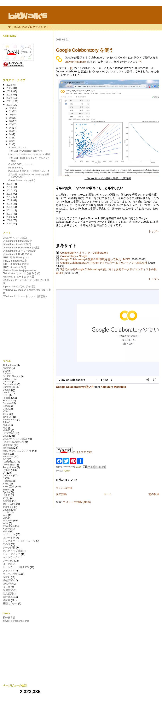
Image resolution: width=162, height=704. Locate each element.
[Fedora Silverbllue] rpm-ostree (19, 270)
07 (10, 124)
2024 (10, 91)
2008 (10, 220)
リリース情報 (10, 574)
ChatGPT (8, 379)
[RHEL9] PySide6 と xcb (16, 257)
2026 (10, 84)
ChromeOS (9, 387)
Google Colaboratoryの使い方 (75, 386)
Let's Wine (8, 433)
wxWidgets (8, 526)
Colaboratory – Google (74, 256)
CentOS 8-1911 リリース (20, 164)
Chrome (7, 381)
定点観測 (8, 593)
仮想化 (6, 577)
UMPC (6, 512)
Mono (6, 453)
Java (5, 414)
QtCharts (8, 475)
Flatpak (7, 400)
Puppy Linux (9, 467)
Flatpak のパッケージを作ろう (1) (21, 273)
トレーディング (11, 554)
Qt (4, 472)
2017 (10, 190)
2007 (10, 223)
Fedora (6, 398)
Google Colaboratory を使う (22, 180)
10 (10, 114)
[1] (140, 60)
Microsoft (8, 447)
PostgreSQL (9, 462)
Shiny (6, 489)
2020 (10, 104)
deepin (6, 392)
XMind (6, 531)
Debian (6, 389)
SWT (5, 497)
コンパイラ (9, 537)
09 (10, 118)
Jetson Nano (9, 419)
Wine (5, 523)
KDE (5, 425)
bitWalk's (27, 16)
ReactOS (8, 481)
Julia (5, 422)
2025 (10, 88)
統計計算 (8, 597)
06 (10, 127)
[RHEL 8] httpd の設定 (15, 260)
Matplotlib (8, 445)
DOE (5, 395)
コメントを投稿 (64, 488)
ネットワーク (10, 557)
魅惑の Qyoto (10, 603)
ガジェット (9, 534)
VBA (5, 518)
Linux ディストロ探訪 (15, 237)
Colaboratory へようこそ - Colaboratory (84, 252)
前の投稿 (153, 494)
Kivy (5, 427)
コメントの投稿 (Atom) (77, 502)
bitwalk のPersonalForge (16, 621)
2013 (10, 203)
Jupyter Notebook (75, 61)
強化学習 (8, 583)
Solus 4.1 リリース (17, 147)
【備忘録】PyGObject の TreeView (25, 151)
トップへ (153, 231)
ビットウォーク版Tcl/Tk (16, 567)
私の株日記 (9, 617)
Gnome (7, 403)
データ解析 (9, 547)
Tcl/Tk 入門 (9, 504)
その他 (6, 544)
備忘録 (6, 600)
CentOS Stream (11, 376)
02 (10, 141)
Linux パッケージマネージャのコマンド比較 (29, 154)
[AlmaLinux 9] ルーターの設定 (19, 251)
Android (7, 368)
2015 (10, 197)
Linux (6, 435)
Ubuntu (7, 509)
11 (10, 111)
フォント (8, 570)
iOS (5, 411)
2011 (10, 210)
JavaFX (7, 417)
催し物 (6, 587)
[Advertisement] (27, 329)
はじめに (8, 564)
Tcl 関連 (7, 500)
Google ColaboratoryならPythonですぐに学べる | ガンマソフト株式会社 (103, 262)
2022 (10, 98)
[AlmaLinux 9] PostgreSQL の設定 (21, 247)
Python (67, 471)
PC (4, 459)
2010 (10, 213)
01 (10, 144)
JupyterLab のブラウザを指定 (19, 286)
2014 (10, 200)
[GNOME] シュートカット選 (18, 276)
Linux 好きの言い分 (13, 442)
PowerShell (9, 464)
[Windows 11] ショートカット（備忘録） (25, 296)
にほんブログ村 (74, 452)
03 (10, 137)
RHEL (6, 483)
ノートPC (8, 560)
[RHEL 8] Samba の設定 (16, 264)
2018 (10, 187)
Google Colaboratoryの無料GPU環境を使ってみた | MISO (95, 259)
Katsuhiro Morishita (113, 386)
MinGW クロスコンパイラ (17, 450)
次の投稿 (61, 494)
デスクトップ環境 (13, 550)
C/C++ (6, 373)
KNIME (6, 430)
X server (7, 528)
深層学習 (8, 590)
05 (10, 131)
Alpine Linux (9, 365)
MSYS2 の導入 (15, 168)
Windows (8, 520)
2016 (10, 193)
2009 (10, 217)
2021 (10, 101)
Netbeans (8, 456)
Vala (5, 515)
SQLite (6, 495)
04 (10, 134)
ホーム (108, 494)
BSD (5, 370)
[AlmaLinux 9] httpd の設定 (17, 241)
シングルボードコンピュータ (19, 541)
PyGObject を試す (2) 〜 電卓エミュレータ (29, 171)
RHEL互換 (8, 486)
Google (7, 406)
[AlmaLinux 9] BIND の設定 (17, 254)
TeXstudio (8, 507)
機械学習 (8, 580)
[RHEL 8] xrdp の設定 (14, 267)
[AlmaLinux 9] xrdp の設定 (17, 244)
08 (10, 121)
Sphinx (6, 492)
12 (10, 108)
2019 (10, 183)
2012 (10, 207)
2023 (10, 94)
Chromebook (10, 384)
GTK (5, 408)
